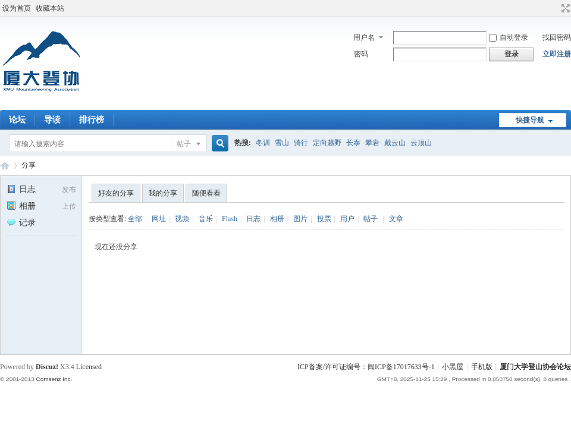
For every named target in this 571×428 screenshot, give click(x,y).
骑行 (301, 143)
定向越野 (327, 143)
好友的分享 (116, 193)
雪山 (282, 143)
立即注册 (556, 54)
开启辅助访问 (554, 8)
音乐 (206, 219)
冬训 (263, 143)
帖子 (184, 144)
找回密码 (556, 37)
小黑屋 (452, 367)
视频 (182, 219)
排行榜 (91, 119)
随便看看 (206, 193)
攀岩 (372, 143)
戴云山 (395, 143)
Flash (229, 219)
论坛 (17, 119)
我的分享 (163, 193)
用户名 (364, 37)
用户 (347, 219)
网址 (159, 219)
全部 (135, 219)
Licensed (89, 367)
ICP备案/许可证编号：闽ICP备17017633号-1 (366, 367)
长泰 (353, 143)
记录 (21, 222)
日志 (21, 189)
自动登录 (508, 37)
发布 (69, 189)
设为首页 (16, 8)
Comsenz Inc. (54, 379)
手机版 (481, 367)
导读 (52, 119)
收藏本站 (50, 8)
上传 (69, 206)
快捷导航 (530, 120)
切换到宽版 (564, 8)
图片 (300, 219)
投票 (324, 219)
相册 (21, 206)
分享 (28, 165)
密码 (361, 54)
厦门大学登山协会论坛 (5, 165)
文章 (396, 219)
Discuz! (47, 367)
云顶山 (421, 143)
